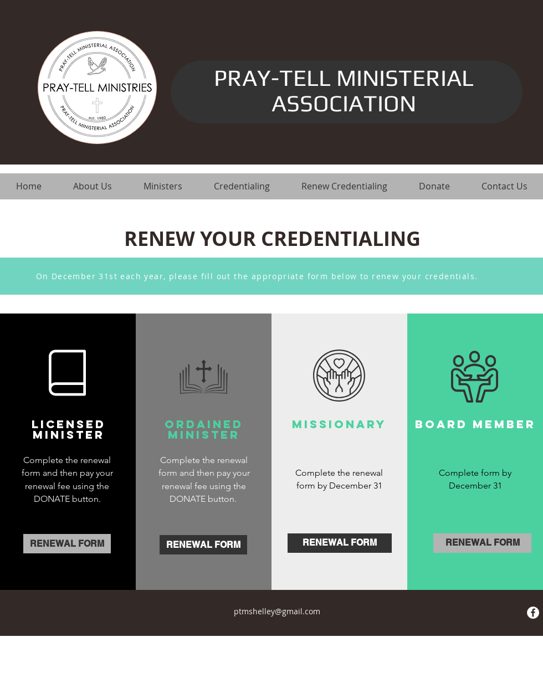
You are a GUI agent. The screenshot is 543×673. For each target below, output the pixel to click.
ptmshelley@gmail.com (277, 611)
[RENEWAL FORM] (67, 543)
